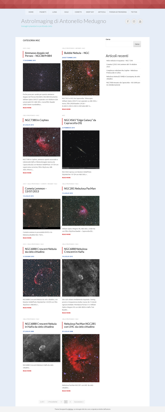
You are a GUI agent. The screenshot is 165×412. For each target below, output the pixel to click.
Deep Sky (90, 12)
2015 (24, 48)
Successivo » (78, 402)
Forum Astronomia (118, 12)
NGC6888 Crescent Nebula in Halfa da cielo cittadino (41, 325)
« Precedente (52, 402)
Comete (78, 12)
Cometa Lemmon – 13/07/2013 (36, 190)
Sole (66, 12)
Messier (78, 48)
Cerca (108, 39)
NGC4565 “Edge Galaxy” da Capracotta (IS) (80, 121)
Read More (27, 107)
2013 (24, 184)
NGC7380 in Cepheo (37, 120)
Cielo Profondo (68, 48)
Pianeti (43, 12)
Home (31, 12)
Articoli (102, 12)
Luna (54, 12)
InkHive (70, 409)
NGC (28, 48)
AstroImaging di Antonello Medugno (63, 21)
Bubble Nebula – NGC (76, 52)
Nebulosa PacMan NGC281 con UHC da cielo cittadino (80, 325)
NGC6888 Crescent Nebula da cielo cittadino (41, 250)
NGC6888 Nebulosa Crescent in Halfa (75, 250)
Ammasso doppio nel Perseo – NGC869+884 (38, 54)
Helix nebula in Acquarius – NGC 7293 (119, 61)
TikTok (134, 12)
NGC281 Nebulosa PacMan (80, 188)
